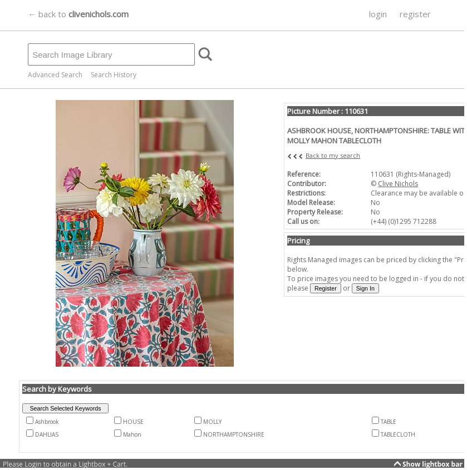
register (415, 13)
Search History (113, 74)
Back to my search (333, 155)
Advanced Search (55, 74)
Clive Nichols (398, 183)
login (378, 13)
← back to (78, 13)
